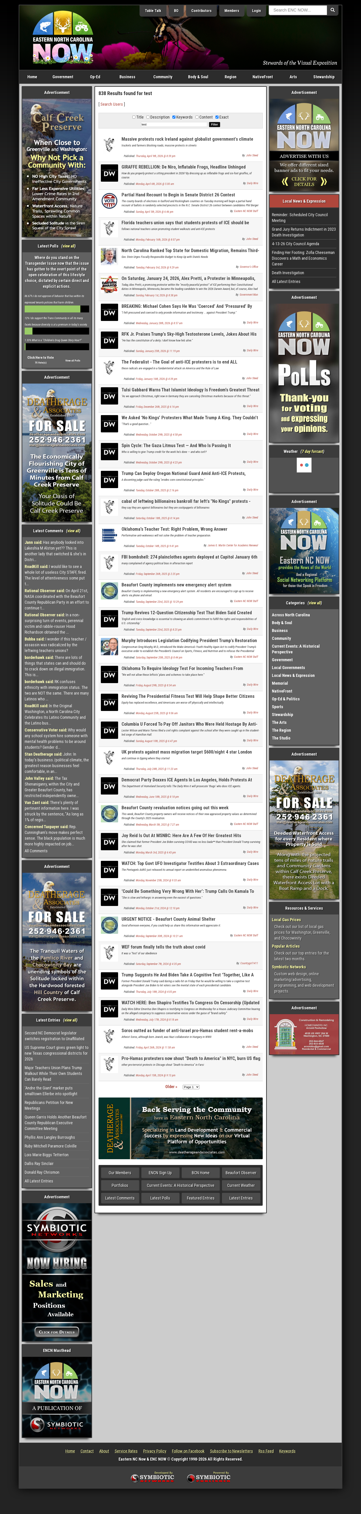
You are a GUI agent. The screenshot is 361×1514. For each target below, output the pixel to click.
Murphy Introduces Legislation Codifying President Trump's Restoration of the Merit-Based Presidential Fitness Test (189, 643)
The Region (281, 730)
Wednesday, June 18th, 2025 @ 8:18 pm (157, 796)
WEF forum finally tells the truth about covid (163, 947)
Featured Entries (201, 1198)
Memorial (280, 683)
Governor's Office (249, 266)
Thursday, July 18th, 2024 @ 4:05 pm (156, 991)
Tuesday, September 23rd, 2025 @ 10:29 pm (159, 601)
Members (231, 11)
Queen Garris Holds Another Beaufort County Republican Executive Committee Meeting (56, 1123)
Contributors (201, 11)
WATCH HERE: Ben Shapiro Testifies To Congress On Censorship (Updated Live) (190, 1005)
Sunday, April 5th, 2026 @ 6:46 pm (154, 211)
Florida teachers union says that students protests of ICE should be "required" (185, 225)
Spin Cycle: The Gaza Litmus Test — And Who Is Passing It (176, 445)
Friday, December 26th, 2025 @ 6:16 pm (157, 406)
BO (176, 11)
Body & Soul (198, 76)
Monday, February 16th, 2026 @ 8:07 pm (158, 239)
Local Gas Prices (286, 919)
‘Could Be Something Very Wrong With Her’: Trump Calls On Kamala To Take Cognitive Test (188, 893)
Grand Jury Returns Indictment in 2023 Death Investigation (304, 232)
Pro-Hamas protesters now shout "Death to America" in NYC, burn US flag (191, 1058)
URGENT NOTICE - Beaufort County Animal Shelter (168, 919)
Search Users (111, 104)
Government (62, 76)
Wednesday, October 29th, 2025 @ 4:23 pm (159, 462)
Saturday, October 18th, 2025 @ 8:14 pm (157, 518)
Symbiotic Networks (289, 966)
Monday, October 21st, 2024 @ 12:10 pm (158, 908)
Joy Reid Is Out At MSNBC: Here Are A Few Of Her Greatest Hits (181, 835)
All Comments (36, 850)
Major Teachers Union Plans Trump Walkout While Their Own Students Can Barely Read (53, 1073)
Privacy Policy (154, 1451)
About (104, 1451)
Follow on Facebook (188, 1451)
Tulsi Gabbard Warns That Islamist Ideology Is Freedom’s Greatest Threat (190, 390)
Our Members (120, 1172)
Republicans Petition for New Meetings (49, 1105)
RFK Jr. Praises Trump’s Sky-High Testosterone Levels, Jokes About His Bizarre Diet (189, 336)
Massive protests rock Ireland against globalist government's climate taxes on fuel (187, 141)
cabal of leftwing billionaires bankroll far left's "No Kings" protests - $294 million (186, 503)
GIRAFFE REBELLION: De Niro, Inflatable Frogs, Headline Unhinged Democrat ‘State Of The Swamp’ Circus (184, 169)
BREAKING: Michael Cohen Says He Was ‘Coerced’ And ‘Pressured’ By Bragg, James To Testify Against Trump (187, 308)
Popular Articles (286, 946)
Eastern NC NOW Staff (246, 211)
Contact (87, 1451)
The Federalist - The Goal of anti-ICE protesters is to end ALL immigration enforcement (179, 364)
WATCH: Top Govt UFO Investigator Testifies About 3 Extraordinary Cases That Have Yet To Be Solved (190, 866)
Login (256, 11)
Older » (171, 1086)
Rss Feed (266, 1451)
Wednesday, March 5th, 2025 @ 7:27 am (157, 824)
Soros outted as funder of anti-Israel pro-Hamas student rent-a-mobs (187, 1030)
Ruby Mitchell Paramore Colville (51, 1146)
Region (230, 76)
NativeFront (263, 76)
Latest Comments (120, 1198)
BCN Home (201, 1172)
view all (68, 246)
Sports (277, 706)
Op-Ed (95, 76)
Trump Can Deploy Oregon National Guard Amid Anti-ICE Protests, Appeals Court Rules (184, 476)
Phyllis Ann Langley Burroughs (50, 1137)
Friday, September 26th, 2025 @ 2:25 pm (158, 574)
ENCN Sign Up (160, 1172)
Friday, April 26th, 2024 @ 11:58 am (155, 1047)
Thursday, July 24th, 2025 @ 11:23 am (157, 769)
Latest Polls (160, 1198)
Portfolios (120, 1185)
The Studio (281, 738)
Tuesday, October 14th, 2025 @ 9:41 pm (157, 546)
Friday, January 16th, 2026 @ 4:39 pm (156, 379)
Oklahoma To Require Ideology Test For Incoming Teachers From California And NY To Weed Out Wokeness (182, 671)
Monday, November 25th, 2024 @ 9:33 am (158, 880)
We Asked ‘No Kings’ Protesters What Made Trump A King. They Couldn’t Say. (190, 420)
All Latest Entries (39, 1181)
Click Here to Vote (40, 357)
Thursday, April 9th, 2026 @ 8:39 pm (155, 156)
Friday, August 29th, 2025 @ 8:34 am (156, 685)
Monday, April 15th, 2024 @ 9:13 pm (155, 1075)
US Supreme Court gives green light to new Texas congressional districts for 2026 (56, 1053)
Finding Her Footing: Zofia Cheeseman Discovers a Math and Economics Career (303, 258)
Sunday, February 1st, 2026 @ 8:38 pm (157, 295)
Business (127, 76)
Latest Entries (241, 1198)
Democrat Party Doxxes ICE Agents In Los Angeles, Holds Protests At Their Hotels (187, 782)
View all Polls (72, 360)
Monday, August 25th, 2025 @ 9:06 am (157, 713)
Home (32, 76)
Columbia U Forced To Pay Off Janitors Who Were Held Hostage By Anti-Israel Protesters (189, 726)
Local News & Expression (293, 675)
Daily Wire (252, 183)
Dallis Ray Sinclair (39, 1163)
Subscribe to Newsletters (231, 1451)
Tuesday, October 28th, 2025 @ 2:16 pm (157, 490)
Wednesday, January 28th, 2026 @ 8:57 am (159, 323)
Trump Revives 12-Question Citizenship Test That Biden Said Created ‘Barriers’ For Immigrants (187, 615)
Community (162, 76)
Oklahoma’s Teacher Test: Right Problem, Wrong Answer (174, 529)
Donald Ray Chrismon (42, 1172)
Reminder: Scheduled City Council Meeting (300, 217)
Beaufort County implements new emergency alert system (176, 585)
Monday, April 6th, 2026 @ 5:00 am (155, 184)
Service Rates (126, 1451)
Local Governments (288, 667)
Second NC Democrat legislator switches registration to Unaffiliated (54, 1036)
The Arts (279, 722)
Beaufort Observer (241, 1172)
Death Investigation (288, 272)
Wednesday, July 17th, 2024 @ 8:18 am (157, 1019)
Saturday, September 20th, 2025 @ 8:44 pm (159, 657)
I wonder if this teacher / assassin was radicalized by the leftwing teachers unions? (56, 645)
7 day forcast (312, 451)
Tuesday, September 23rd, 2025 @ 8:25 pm (159, 629)
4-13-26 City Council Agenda (295, 243)
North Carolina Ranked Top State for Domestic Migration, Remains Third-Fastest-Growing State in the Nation (190, 253)
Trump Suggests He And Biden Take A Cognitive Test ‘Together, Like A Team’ (188, 977)
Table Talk (153, 11)
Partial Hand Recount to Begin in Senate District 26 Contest (178, 195)
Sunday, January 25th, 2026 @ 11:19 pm (158, 351)
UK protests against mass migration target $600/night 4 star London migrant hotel (187, 754)
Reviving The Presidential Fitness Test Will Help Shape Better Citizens (188, 696)
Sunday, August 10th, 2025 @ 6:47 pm (156, 741)
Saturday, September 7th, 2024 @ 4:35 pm (158, 964)
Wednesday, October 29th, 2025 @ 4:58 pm (159, 434)
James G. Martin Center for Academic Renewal (233, 545)
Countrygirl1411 (249, 963)
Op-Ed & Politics (286, 698)
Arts (293, 76)
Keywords (287, 1451)
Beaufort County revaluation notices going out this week (175, 807)
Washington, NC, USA (304, 475)
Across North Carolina (291, 614)
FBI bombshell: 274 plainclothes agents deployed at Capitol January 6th (189, 557)
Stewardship (324, 76)
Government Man (249, 294)
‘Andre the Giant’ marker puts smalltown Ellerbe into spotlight (51, 1091)
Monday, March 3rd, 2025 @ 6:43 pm (156, 852)
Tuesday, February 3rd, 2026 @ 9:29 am (157, 267)
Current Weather (241, 1185)
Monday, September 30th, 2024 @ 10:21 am (159, 936)
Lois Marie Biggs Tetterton (47, 1154)
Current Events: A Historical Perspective (180, 1185)
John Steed (252, 155)
